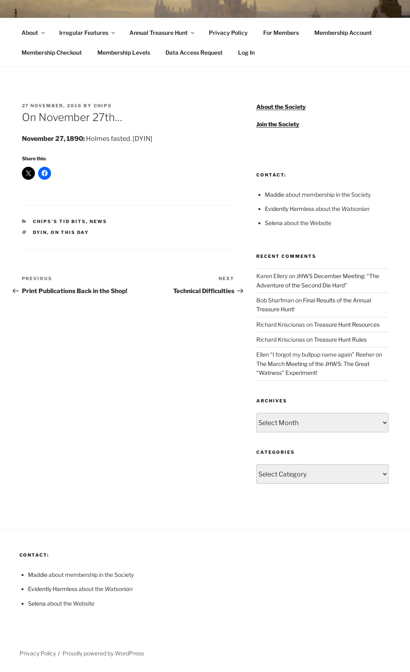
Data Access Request (194, 52)
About (33, 32)
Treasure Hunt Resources (347, 324)
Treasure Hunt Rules (340, 339)
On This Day (70, 232)
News (98, 221)
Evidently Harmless (289, 208)
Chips (103, 105)
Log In (246, 52)
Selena (274, 222)
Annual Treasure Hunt (162, 32)
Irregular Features (87, 32)
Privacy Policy (228, 32)
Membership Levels (123, 52)
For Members (281, 32)
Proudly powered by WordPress (103, 653)
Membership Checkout (51, 52)
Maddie (274, 194)
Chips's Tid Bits (59, 221)
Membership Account (343, 32)
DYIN (40, 232)
